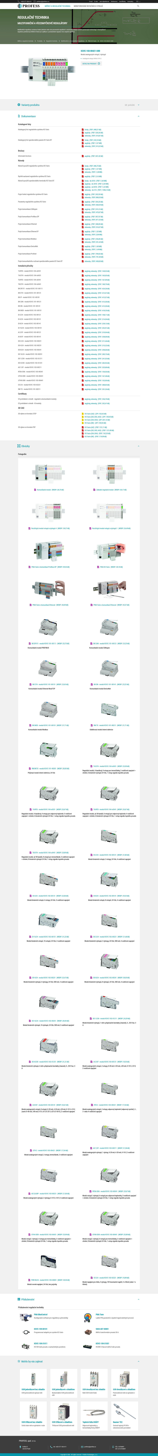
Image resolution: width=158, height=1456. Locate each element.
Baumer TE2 (117, 1422)
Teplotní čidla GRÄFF (91, 1422)
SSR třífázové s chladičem (62, 1422)
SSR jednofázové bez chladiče (33, 1389)
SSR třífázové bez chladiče (32, 1422)
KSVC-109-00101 (40, 1329)
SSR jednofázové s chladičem (63, 1389)
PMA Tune (100, 1314)
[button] (79, 105)
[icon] (138, 105)
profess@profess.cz (90, 1447)
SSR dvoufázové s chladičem (124, 1389)
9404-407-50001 (102, 1329)
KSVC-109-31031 (102, 1343)
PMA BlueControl (40, 1314)
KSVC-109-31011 (40, 1343)
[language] (138, 1)
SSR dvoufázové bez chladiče (94, 1389)
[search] (138, 6)
